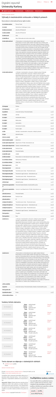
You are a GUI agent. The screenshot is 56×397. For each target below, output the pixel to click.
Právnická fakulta (19, 11)
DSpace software (6, 392)
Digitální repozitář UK (8, 11)
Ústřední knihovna (18, 371)
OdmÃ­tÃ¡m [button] (40, 391)
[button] (39, 2)
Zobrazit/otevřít (49, 305)
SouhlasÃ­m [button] (33, 391)
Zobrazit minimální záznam (8, 14)
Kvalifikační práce (29, 11)
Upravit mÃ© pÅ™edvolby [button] (36, 393)
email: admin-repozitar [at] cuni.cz (13, 373)
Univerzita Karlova (10, 371)
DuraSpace (23, 392)
